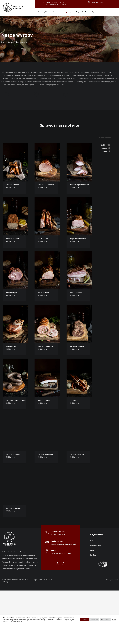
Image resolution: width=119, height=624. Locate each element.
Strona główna (44, 12)
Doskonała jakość (87, 93)
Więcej (114, 620)
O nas (55, 12)
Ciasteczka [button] (94, 620)
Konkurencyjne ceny (59, 93)
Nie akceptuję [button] (105, 620)
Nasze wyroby (66, 12)
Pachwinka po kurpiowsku (78, 523)
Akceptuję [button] (85, 620)
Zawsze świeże (28, 93)
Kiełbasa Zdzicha (10, 523)
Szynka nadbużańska (44, 523)
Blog (77, 12)
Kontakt (85, 12)
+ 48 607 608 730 (58, 568)
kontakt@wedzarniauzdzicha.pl (63, 577)
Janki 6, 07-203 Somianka (61, 587)
